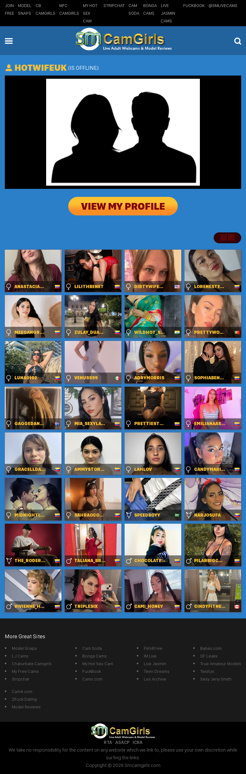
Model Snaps (24, 648)
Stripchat (20, 678)
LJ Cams (20, 655)
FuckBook (194, 5)
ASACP (122, 742)
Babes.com (211, 648)
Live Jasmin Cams (168, 13)
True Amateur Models (220, 663)
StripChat (114, 5)
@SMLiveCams (223, 5)
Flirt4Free (153, 648)
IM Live (150, 655)
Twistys (207, 671)
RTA (108, 742)
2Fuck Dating (24, 699)
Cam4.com (22, 691)
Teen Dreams (156, 671)
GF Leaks (208, 655)
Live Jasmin (155, 663)
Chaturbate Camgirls (32, 663)
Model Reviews (26, 706)
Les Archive (155, 678)
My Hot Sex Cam (90, 13)
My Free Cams (25, 671)
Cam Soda (92, 648)
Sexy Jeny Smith (216, 678)
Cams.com (92, 678)
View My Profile (123, 206)
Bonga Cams (94, 655)
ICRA (138, 742)
